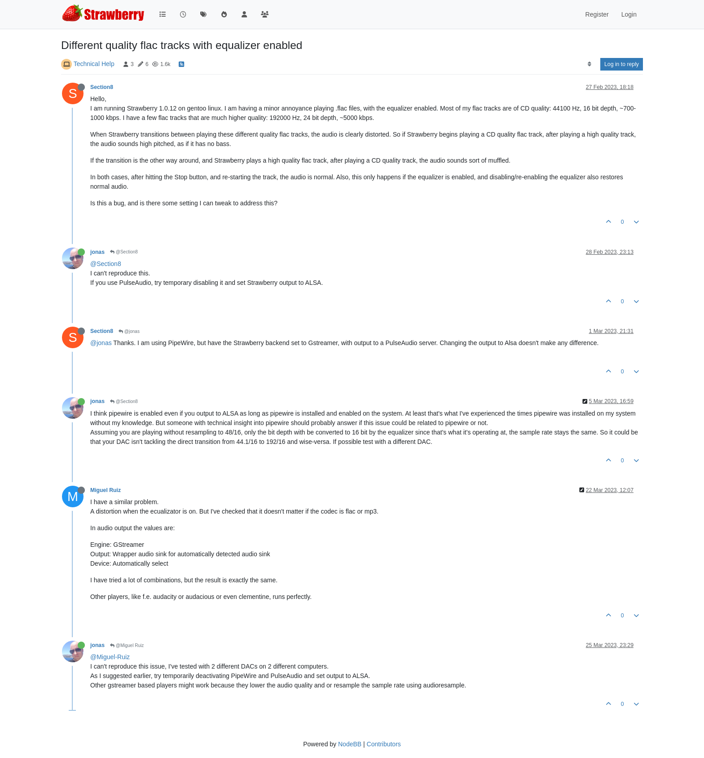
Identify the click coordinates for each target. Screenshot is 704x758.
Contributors (384, 744)
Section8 (101, 87)
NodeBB (349, 744)
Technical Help (94, 63)
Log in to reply (621, 64)
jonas (97, 252)
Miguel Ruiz (105, 490)
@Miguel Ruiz (127, 645)
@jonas (129, 331)
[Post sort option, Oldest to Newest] (589, 64)
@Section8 (124, 251)
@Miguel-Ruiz (110, 656)
